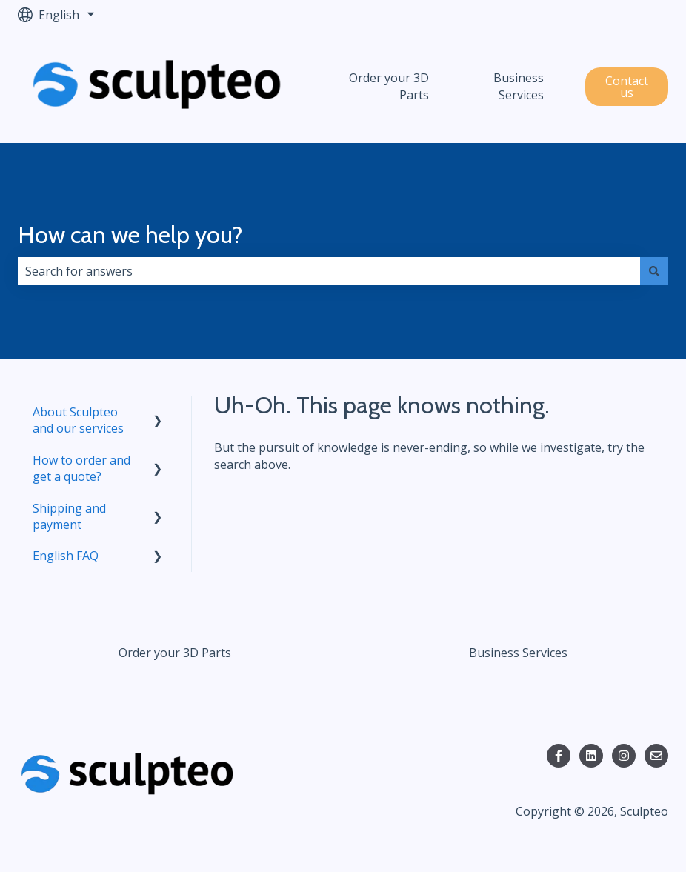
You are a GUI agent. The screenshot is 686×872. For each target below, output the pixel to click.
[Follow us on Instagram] (624, 756)
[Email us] (656, 756)
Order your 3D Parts (389, 86)
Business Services (518, 86)
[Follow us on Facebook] (558, 756)
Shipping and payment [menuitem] (69, 516)
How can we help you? (130, 234)
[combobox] (329, 271)
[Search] (654, 271)
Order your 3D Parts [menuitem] (175, 653)
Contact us (626, 87)
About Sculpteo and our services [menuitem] (78, 420)
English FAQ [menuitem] (66, 556)
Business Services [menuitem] (518, 653)
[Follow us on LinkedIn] (591, 756)
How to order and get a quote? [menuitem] (81, 468)
